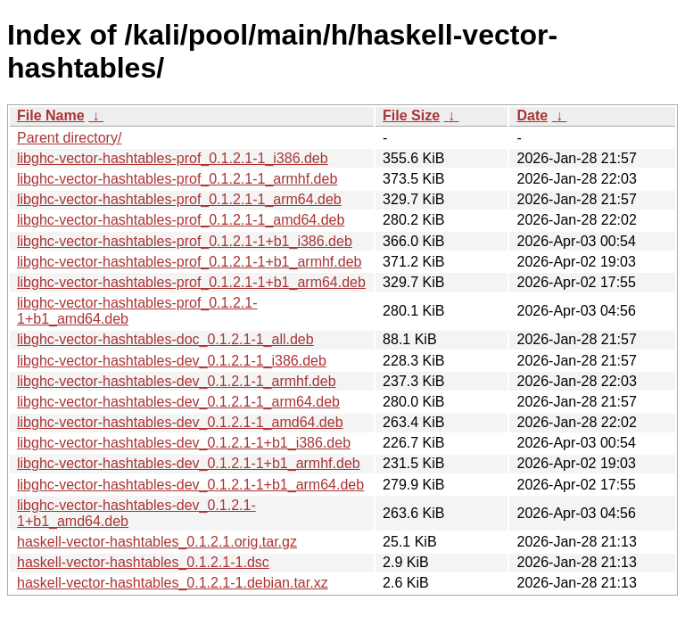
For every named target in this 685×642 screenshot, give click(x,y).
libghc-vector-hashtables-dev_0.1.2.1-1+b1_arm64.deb (190, 484)
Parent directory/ (69, 137)
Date (532, 115)
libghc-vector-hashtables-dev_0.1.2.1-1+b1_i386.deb (184, 442)
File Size (411, 115)
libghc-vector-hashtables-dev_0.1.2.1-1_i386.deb (171, 360)
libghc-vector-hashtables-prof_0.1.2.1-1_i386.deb (172, 158)
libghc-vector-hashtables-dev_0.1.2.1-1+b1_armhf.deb (188, 463)
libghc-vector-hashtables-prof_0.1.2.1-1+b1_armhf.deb (189, 261)
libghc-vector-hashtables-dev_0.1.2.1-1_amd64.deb (180, 422)
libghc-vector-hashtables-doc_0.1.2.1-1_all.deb (165, 339)
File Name (51, 115)
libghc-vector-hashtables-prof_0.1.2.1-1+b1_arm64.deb (191, 282)
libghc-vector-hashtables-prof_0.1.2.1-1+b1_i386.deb (184, 241)
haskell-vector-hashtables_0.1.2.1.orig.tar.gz (157, 541)
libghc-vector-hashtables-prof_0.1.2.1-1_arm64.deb (179, 199)
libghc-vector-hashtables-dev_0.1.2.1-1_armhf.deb (176, 381)
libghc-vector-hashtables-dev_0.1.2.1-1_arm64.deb (178, 401)
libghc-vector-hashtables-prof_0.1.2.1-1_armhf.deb (177, 178)
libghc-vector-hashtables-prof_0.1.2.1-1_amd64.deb (180, 219)
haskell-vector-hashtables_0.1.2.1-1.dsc (143, 562)
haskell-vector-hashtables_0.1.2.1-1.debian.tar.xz (172, 582)
